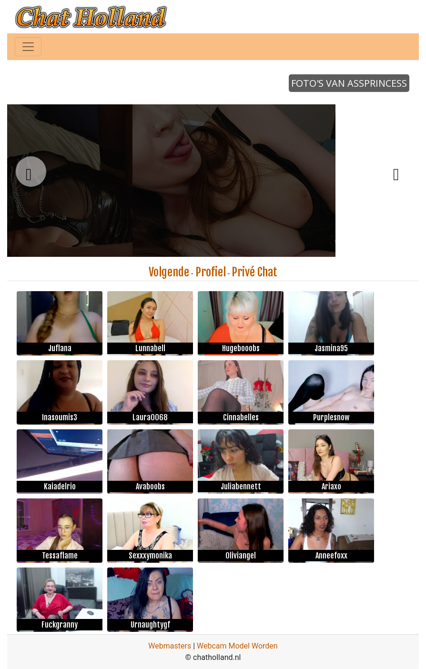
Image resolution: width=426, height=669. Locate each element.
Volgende (169, 272)
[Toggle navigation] (28, 46)
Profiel (210, 272)
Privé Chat (254, 272)
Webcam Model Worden (237, 645)
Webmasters (169, 645)
